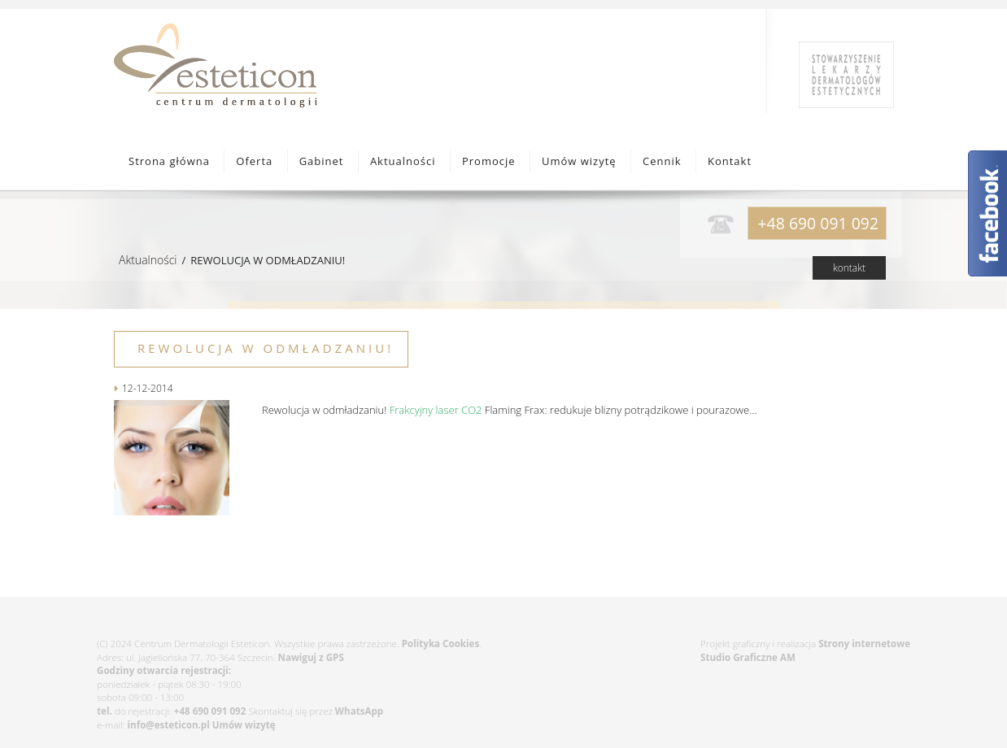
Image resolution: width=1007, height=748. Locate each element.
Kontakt (730, 161)
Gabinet (321, 161)
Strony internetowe (864, 643)
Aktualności (403, 161)
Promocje (489, 161)
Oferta (254, 161)
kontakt (849, 268)
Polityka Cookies (440, 643)
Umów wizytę (579, 161)
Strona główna (169, 161)
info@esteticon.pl (169, 725)
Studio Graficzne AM (748, 657)
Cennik (662, 161)
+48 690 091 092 (210, 711)
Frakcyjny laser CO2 (436, 409)
